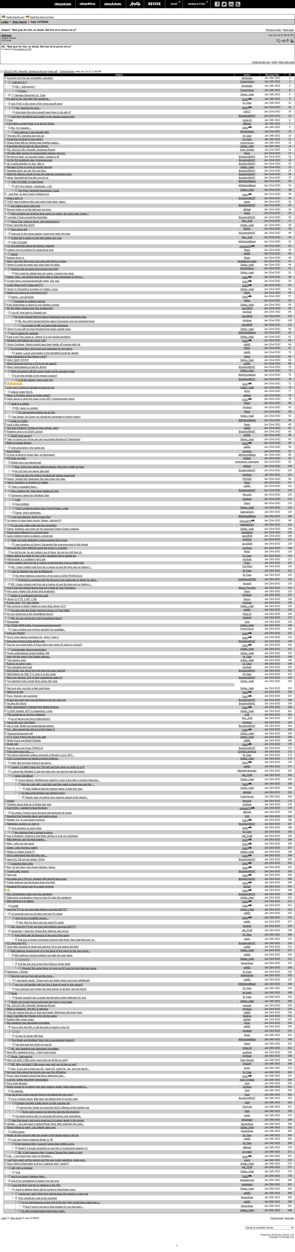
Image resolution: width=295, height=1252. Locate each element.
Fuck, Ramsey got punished (22, 696)
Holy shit (11, 874)
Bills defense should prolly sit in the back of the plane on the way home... (50, 951)
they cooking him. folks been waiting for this (34, 491)
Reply (274, 62)
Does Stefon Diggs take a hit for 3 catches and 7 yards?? (38, 1163)
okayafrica (88, 4)
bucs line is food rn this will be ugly (26, 641)
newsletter (196, 4)
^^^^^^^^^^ (24, 959)
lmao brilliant (22, 504)
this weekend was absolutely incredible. (28, 1023)
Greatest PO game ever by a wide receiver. (30, 886)
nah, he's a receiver (21, 1168)
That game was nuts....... (20, 751)
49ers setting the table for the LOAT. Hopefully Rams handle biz (41, 555)
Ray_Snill (247, 220)
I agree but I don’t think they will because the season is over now (53, 1193)
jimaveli (247, 583)
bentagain (247, 78)
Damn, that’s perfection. (28, 512)
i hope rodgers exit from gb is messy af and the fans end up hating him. (45, 562)
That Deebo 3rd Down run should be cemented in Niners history (46, 416)
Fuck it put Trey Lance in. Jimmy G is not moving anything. (39, 336)
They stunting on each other (26, 828)
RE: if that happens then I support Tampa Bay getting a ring (50, 1152)
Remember (13, 621)
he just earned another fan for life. (37, 412)
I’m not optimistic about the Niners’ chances (30, 245)
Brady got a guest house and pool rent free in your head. (42, 1002)
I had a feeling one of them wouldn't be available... (38, 629)
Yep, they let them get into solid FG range (41, 922)
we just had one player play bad (32, 471)
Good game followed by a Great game (28, 532)
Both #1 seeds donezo (19, 442)
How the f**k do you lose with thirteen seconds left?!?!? (37, 909)
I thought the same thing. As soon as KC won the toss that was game (58, 968)
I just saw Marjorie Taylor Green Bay (31, 517)
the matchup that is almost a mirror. (34, 832)
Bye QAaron (13, 451)
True (17, 1172)
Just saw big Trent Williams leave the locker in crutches (37, 548)
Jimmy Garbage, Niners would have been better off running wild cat (43, 344)
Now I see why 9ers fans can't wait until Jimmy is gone (36, 261)
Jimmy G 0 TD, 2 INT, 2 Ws (22, 599)
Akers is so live (15, 691)
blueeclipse (247, 963)
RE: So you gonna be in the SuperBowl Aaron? (36, 618)
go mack (247, 139)
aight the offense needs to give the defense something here (39, 174)
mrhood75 (245, 246)
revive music (154, 4)
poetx (247, 201)
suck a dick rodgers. (18, 424)
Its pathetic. (17, 1091)
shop (173, 4)
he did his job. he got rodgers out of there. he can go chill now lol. (46, 552)
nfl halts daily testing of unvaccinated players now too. (36, 153)
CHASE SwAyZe (247, 751)
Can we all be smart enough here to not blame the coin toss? (40, 1094)
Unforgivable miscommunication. (29, 649)
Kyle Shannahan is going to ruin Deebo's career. (33, 304)
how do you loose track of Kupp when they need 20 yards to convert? (44, 644)
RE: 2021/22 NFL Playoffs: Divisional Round (31, 149)
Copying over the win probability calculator (30, 78)
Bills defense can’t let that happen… (26, 839)
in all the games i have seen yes (35, 380)
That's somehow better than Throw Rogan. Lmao (41, 508)
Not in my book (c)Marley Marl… (28, 1176)
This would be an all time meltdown (26, 714)
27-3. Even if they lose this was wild (26, 737)
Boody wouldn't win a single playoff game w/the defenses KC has (50, 997)
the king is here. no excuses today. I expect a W (33, 156)
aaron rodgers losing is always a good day (30, 535)
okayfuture (113, 4)
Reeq (247, 153)
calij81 (247, 253)
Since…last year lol (21, 1056)
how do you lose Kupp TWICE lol (25, 748)
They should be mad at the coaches (37, 1198)
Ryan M (247, 614)
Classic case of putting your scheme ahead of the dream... (56, 797)
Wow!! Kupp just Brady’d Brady (24, 740)
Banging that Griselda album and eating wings (32, 816)
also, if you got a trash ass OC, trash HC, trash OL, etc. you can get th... (50, 1068)
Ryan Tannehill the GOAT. (21, 225)
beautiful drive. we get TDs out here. (27, 170)
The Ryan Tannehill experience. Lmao (38, 190)
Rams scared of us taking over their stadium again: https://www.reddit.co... (47, 1086)
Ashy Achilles (247, 149)
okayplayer (62, 4)
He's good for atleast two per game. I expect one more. (44, 273)
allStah (247, 209)
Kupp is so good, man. (19, 663)
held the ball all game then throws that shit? (34, 269)
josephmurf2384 (247, 579)
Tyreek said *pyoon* (18, 871)
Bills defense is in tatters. (20, 901)
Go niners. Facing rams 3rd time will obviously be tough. (41, 812)
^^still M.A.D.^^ (19, 82)
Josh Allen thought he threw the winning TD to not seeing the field (42, 946)
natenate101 (247, 511)
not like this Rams (16, 703)
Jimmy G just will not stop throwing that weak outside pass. (39, 329)
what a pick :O (15, 198)
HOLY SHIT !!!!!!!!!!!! (17, 360)
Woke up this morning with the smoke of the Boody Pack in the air (42, 1135)
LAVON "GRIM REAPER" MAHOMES (27, 1079)
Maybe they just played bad (26, 462)
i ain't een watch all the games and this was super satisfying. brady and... (46, 1160)
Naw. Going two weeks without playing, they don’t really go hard (49, 466)
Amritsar (247, 311)
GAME (14, 906)
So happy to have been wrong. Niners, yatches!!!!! (34, 520)
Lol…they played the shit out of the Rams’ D (31, 729)
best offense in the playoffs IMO (32, 132)
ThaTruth (247, 1106)
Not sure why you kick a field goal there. (28, 688)
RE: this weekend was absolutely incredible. (35, 1048)
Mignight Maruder (246, 770)
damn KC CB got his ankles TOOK (26, 859)
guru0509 (247, 308)
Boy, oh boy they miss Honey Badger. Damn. (31, 867)
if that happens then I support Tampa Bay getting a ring (44, 1144)
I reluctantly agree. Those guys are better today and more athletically (52, 980)
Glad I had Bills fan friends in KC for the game (32, 1016)
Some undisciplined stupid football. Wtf (28, 653)
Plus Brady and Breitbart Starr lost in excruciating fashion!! (43, 1040)
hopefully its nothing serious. (30, 301)
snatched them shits (22, 863)
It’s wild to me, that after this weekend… (28, 98)
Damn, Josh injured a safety (22, 847)
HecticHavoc (247, 131)
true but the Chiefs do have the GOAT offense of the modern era (54, 1107)
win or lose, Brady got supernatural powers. (30, 725)
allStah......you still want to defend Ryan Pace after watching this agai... (45, 1124)
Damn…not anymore (22, 297)
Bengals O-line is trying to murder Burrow (29, 167)
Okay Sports (19, 22)
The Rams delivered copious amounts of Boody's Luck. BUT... (40, 755)
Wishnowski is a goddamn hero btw (26, 559)
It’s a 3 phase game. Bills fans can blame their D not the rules (44, 1099)
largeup (135, 4)
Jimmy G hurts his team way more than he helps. (33, 264)
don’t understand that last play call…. (27, 855)
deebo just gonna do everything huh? (27, 292)
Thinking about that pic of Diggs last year (29, 804)
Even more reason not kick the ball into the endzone (51, 1111)
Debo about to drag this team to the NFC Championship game (41, 398)
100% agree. (18, 1131)
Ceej (247, 621)
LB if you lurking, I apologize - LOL (33, 186)
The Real (247, 566)
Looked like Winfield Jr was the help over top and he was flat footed (47, 771)
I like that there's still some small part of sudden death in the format (47, 1120)
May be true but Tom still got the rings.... (33, 976)
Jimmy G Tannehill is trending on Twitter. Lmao (32, 289)
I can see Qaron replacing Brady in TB (32, 1139)
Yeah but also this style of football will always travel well (45, 475)
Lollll (17, 499)
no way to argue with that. (29, 1035)
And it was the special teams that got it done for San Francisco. (41, 587)
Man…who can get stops (20, 843)
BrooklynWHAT (247, 115)
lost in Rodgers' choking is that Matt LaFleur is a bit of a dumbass (42, 836)
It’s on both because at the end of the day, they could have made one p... (61, 1202)
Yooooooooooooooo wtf (20, 733)
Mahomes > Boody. (17, 971)
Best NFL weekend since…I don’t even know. (31, 1052)
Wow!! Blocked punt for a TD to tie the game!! (32, 363)
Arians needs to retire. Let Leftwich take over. (31, 1127)
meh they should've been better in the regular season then (42, 116)
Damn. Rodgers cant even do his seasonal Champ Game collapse (43, 529)
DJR (247, 714)
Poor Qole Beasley (17, 1083)
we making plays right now (25, 206)
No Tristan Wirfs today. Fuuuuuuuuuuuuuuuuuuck (34, 625)
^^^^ (17, 1031)
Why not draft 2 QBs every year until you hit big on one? (37, 1060)
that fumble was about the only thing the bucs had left (36, 670)
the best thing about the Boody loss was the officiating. (36, 1072)
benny (247, 599)
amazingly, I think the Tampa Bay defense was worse (40, 931)
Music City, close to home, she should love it (35, 221)
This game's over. (16, 660)
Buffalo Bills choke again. (20, 1019)
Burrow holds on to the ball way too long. (29, 209)
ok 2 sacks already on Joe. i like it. (25, 163)
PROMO (247, 479)
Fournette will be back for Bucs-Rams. (28, 146)
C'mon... (23, 91)
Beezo (247, 228)
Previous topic (273, 30)
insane (10, 800)
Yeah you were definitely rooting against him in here (39, 540)
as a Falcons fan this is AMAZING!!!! (31, 719)
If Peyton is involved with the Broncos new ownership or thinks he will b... (58, 580)
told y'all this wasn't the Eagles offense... (29, 656)
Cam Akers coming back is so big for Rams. (30, 123)
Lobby (5, 22)
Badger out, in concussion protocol (26, 819)
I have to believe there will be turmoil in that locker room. (45, 1189)
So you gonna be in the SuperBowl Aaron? (30, 614)
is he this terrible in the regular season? (36, 375)
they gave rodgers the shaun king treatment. (31, 591)
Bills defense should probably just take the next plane (44, 955)
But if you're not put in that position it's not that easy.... (54, 1206)
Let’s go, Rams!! (16, 633)
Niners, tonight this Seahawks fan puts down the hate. (36, 479)
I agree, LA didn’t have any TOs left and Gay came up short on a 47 (47, 767)
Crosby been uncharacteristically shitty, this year (33, 281)
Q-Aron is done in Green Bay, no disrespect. (31, 454)
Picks (10, 120)
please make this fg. (22, 391)
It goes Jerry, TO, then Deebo (23, 602)
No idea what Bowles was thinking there (43, 793)
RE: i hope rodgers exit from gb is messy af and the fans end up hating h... (51, 567)
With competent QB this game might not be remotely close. (43, 371)
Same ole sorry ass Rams (21, 722)
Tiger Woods (247, 1060)
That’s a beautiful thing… (24, 486)
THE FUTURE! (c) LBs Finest (27, 182)
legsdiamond (247, 1180)
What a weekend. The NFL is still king (27, 1009)
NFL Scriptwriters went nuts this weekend (29, 894)
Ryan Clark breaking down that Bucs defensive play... (36, 1075)
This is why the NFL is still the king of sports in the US (40, 1027)
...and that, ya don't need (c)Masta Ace (28, 194)
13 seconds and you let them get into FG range (36, 913)
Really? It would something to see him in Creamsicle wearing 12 (53, 1148)
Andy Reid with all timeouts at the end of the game (42, 935)
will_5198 (247, 775)
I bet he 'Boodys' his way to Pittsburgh (31, 571)
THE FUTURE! (19, 242)
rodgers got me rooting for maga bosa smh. (30, 250)
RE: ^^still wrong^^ (25, 86)
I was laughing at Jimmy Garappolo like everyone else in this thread (51, 544)
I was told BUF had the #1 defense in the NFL (36, 1185)
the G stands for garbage (24, 333)
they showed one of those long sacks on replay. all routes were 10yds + (50, 213)
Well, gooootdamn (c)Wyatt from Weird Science (33, 707)
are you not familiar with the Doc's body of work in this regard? (49, 984)
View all (52, 71)
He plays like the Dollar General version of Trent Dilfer (40, 610)
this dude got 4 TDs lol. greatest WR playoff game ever (37, 879)
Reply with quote (286, 62)
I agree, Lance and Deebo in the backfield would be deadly (46, 353)
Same (14, 254)
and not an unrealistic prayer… (32, 918)
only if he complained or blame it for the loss (35, 1180)
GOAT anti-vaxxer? (21, 435)
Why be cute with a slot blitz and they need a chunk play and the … (57, 784)
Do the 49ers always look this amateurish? (30, 308)
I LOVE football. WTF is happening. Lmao (29, 711)
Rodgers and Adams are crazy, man (26, 340)
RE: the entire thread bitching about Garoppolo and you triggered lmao (56, 321)
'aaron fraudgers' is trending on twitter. (28, 482)
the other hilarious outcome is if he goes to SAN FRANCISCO (48, 575)
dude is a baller (19, 421)
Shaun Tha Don (247, 587)
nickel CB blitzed (24, 775)
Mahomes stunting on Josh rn (23, 823)
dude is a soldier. (20, 403)
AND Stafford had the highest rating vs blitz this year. (54, 788)
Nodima (247, 1016)
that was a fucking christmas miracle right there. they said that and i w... (57, 939)
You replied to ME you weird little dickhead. (44, 325)
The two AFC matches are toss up (25, 135)
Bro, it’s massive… (21, 128)
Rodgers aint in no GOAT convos (25, 431)
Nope (14, 993)
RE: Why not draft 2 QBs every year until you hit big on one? (44, 1064)
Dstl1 (245, 99)
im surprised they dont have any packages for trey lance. (42, 348)
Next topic (288, 30)
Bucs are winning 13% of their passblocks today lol (34, 677)
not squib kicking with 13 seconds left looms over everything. (48, 1116)
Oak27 (247, 111)
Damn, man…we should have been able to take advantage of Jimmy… (45, 276)
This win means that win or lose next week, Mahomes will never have (44, 1012)
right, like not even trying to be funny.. (31, 762)
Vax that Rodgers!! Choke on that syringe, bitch (32, 428)
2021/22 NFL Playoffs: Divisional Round (25, 71)
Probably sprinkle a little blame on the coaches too (42, 1103)
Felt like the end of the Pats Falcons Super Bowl (44, 964)
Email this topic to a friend (42, 17)
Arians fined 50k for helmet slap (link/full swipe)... (33, 142)
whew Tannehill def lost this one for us (27, 177)
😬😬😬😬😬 (14, 383)
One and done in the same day (28, 447)
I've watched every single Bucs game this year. (32, 681)
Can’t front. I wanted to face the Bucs (27, 807)
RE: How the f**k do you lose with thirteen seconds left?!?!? (43, 926)
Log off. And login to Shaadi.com (29, 312)
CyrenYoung (67, 71)
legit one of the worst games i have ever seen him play (40, 233)
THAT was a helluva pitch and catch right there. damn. (36, 201)
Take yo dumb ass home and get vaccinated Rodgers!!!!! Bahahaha (43, 439)
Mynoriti (247, 494)
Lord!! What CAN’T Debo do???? (25, 285)
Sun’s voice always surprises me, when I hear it (33, 637)
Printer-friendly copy (15, 17)
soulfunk (247, 1052)
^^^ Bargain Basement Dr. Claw (28, 95)
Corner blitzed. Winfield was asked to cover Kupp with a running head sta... (59, 780)
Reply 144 (12, 744)
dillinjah (6, 35)
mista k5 (247, 120)
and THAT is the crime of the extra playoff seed (36, 103)
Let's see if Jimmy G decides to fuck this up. (31, 387)
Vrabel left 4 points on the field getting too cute (36, 238)
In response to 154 (22, 49)
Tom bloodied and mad (19, 667)
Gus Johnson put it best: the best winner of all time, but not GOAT (51, 989)
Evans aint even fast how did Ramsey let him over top (36, 700)
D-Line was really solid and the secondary (34, 525)
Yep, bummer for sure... (28, 108)
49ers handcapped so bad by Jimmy (27, 367)
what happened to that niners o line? (27, 356)
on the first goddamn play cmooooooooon (29, 160)
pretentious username (247, 461)
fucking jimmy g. (16, 257)
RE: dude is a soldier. (26, 408)
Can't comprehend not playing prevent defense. (33, 758)
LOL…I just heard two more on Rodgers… (30, 1156)
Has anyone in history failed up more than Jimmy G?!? (36, 606)
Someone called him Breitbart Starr (30, 495)
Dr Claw (247, 102)
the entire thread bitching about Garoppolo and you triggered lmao (50, 317)
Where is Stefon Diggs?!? (21, 851)
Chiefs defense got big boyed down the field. (31, 882)
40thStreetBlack (247, 181)
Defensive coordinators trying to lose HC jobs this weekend (39, 897)
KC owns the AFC (16, 943)
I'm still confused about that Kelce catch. (43, 1211)
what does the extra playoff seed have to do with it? (43, 112)
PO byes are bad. (16, 458)
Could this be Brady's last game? (25, 139)
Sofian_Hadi (247, 94)
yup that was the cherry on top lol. (33, 1044)
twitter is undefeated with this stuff (29, 595)
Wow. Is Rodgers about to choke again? (28, 395)
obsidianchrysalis (247, 261)
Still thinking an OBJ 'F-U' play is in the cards (31, 674)
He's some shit (19, 229)
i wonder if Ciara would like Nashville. (27, 217)
